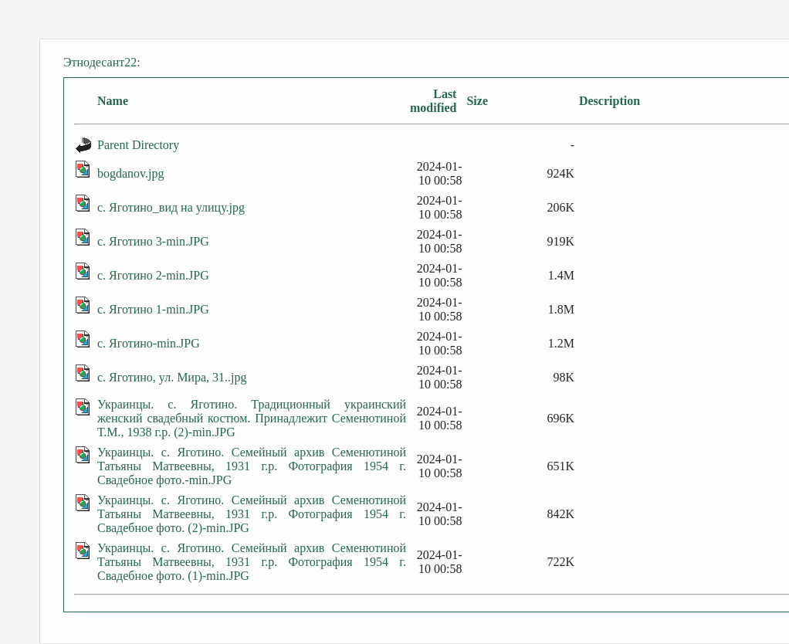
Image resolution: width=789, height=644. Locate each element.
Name (112, 100)
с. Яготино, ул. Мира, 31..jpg (171, 377)
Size (477, 100)
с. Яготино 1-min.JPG (153, 309)
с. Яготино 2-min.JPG (153, 275)
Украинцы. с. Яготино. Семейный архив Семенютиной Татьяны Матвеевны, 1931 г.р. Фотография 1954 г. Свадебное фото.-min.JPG (251, 466)
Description (609, 100)
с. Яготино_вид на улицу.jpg (171, 207)
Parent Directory (138, 144)
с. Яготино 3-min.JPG (153, 241)
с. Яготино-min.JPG (148, 343)
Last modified (433, 100)
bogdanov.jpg (130, 173)
